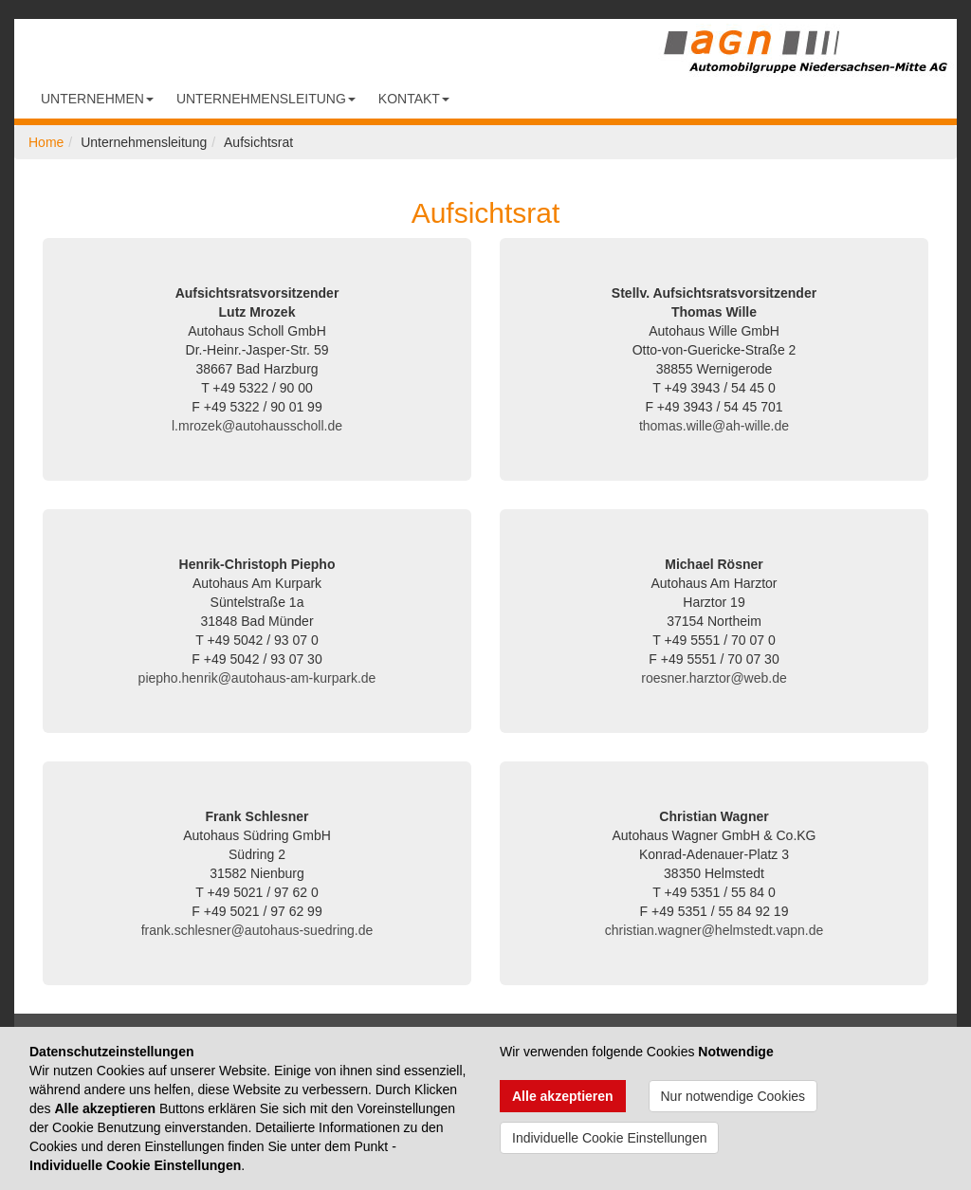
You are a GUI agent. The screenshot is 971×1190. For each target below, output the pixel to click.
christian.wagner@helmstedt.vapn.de (714, 930)
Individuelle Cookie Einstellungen (609, 1137)
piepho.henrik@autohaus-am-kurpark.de (257, 678)
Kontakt (413, 98)
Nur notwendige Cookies (733, 1096)
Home (46, 142)
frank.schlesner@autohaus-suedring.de (257, 930)
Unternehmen (97, 98)
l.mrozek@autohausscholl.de (257, 425)
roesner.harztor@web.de (714, 678)
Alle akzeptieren (563, 1096)
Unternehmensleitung (266, 98)
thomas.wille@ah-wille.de (714, 425)
